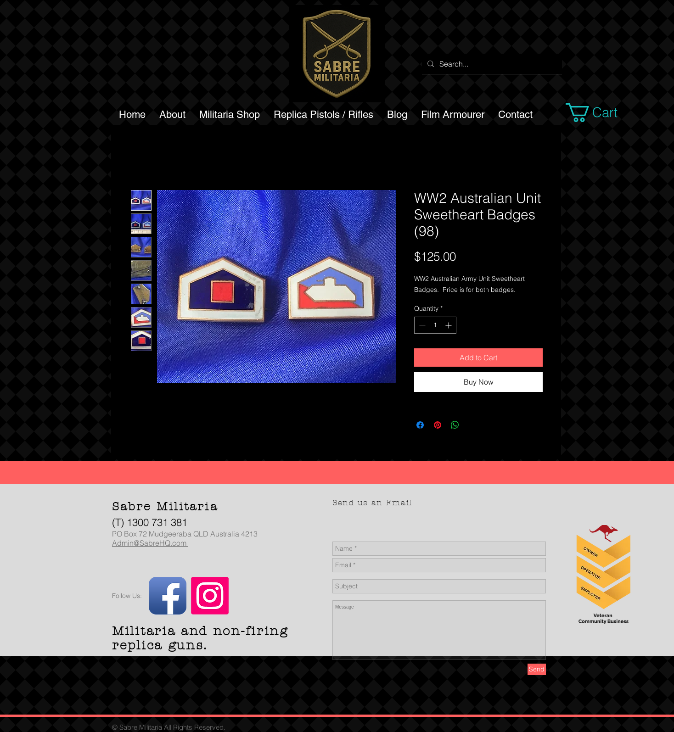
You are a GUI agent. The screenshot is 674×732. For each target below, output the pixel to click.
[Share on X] (472, 424)
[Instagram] (210, 596)
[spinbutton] (435, 325)
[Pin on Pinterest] (437, 424)
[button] (603, 112)
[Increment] (449, 325)
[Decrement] (421, 325)
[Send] (537, 669)
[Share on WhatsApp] (455, 424)
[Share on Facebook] (420, 424)
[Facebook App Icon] (167, 596)
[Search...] (491, 64)
